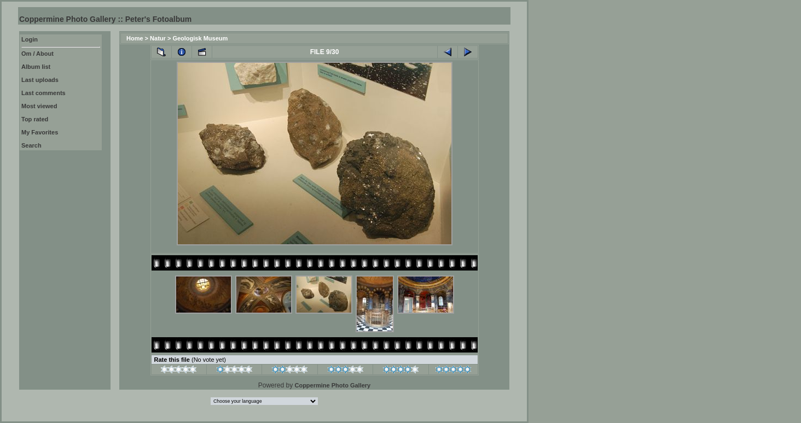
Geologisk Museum (200, 38)
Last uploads (40, 80)
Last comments (43, 93)
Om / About (37, 53)
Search (31, 145)
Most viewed (39, 106)
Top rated (34, 119)
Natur (158, 38)
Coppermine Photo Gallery (332, 385)
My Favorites (39, 132)
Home (134, 38)
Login (29, 39)
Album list (35, 66)
